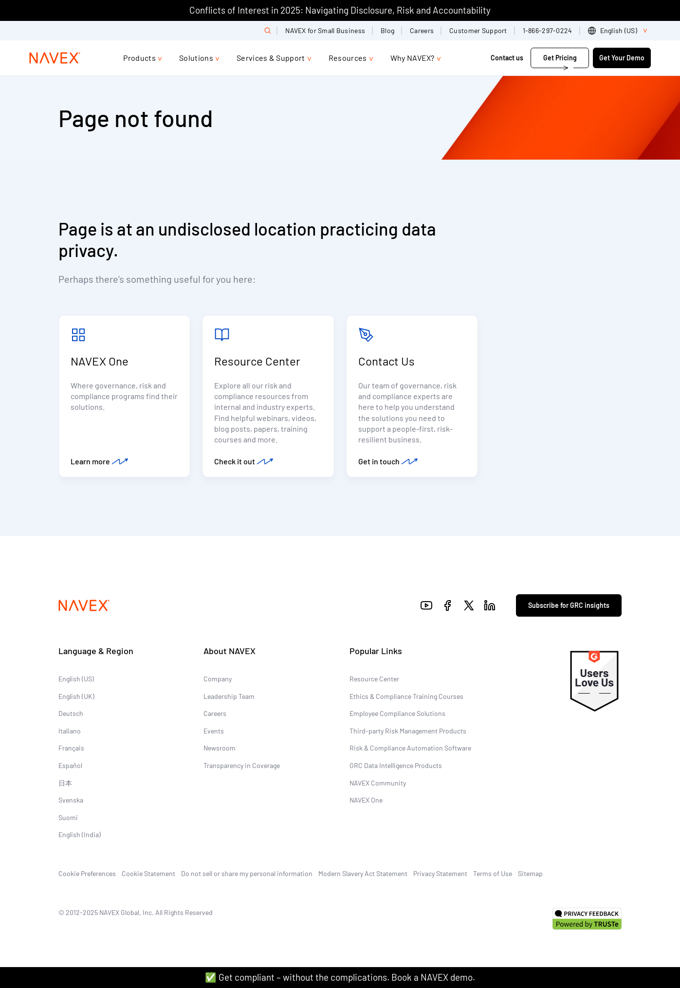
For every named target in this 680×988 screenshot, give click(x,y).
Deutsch (70, 713)
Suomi (68, 817)
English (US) (76, 679)
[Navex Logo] (55, 58)
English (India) (79, 834)
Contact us (508, 58)
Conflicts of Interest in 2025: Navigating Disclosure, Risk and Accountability (340, 10)
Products (139, 57)
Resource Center (257, 361)
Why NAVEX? (412, 57)
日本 (65, 783)
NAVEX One (100, 361)
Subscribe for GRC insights (568, 605)
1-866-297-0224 (547, 30)
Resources (348, 57)
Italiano (69, 731)
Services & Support (271, 57)
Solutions (196, 57)
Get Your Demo (621, 58)
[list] (619, 31)
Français (71, 748)
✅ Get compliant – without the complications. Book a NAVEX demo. (340, 977)
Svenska (70, 800)
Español (70, 765)
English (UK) (76, 696)
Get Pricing (560, 58)
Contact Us (386, 361)
